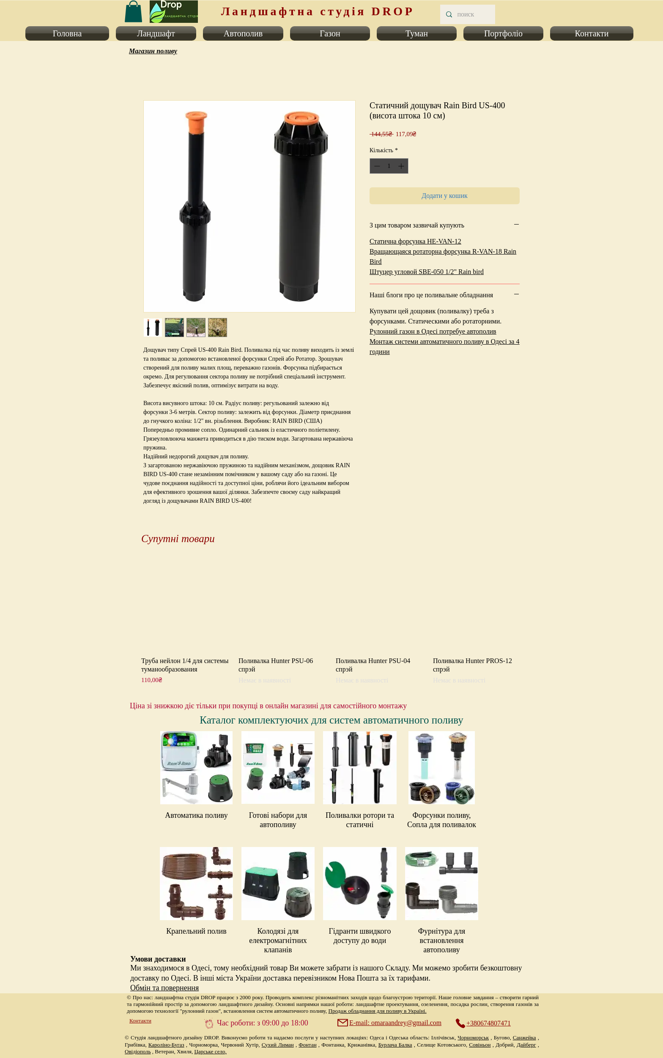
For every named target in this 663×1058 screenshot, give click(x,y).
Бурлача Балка (395, 1045)
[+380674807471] (488, 1023)
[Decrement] (376, 166)
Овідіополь (138, 1051)
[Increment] (402, 166)
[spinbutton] (389, 166)
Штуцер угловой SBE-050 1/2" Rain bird (427, 271)
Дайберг (526, 1045)
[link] (133, 11)
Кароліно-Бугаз (166, 1045)
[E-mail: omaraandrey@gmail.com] (390, 1022)
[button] (68, 33)
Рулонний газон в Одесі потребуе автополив (433, 331)
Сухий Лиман (278, 1045)
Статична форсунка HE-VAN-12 (415, 241)
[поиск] (467, 14)
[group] (331, 623)
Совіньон (479, 1045)
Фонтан (307, 1045)
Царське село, (210, 1051)
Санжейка (524, 1037)
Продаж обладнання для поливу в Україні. (378, 1011)
